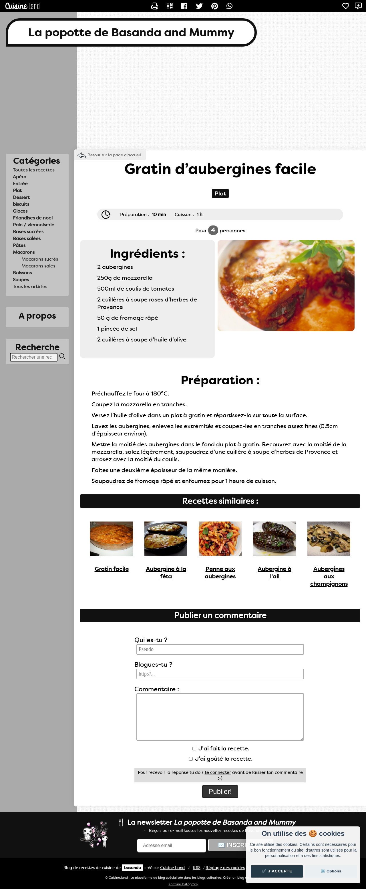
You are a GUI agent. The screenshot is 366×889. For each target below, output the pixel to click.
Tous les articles (30, 286)
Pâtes (19, 245)
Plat (17, 190)
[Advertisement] (183, 98)
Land (172, 867)
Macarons (24, 252)
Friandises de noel (33, 218)
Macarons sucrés (39, 259)
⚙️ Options (331, 871)
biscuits (21, 204)
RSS (196, 867)
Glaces (20, 211)
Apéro (19, 177)
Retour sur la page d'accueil (114, 154)
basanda (132, 867)
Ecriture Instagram (183, 884)
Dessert (21, 197)
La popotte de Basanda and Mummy (131, 32)
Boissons (22, 273)
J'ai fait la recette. (220, 748)
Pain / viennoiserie (33, 225)
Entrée (20, 184)
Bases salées (27, 238)
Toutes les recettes (34, 170)
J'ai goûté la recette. (220, 758)
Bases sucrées (28, 232)
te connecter (218, 772)
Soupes (21, 280)
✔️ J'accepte (277, 871)
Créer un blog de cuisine (242, 878)
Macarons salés (38, 266)
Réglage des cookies (225, 867)
